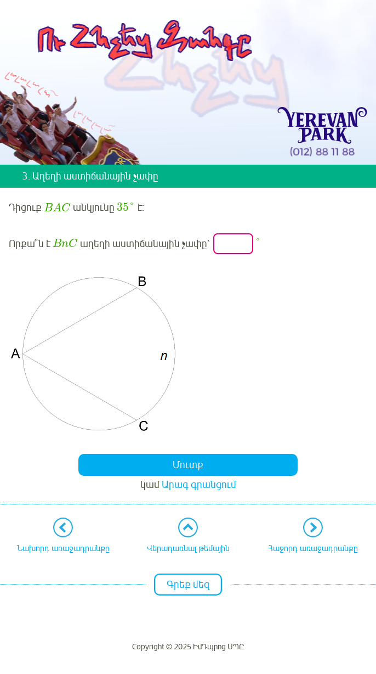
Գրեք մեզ (188, 584)
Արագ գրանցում (199, 485)
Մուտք (188, 465)
